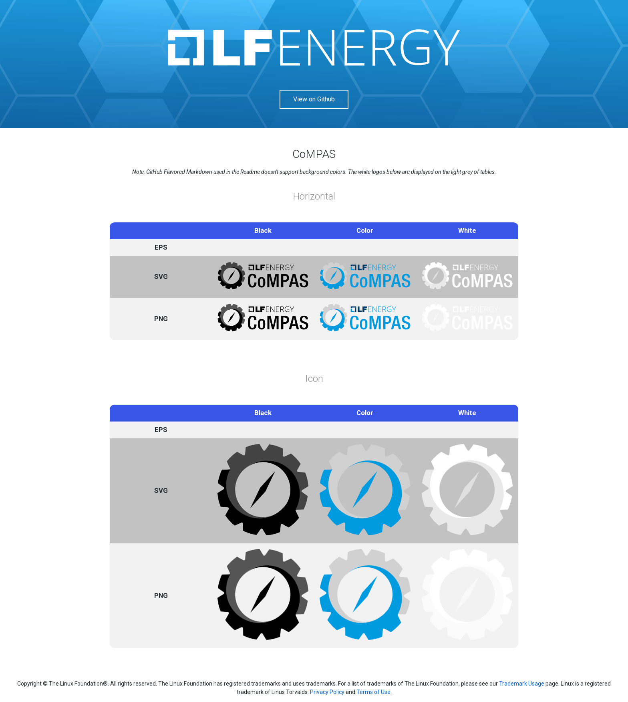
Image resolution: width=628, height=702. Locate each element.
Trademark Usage (521, 683)
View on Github (314, 99)
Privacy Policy (327, 692)
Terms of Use (373, 692)
